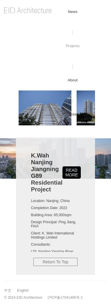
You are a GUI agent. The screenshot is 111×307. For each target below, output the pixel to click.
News (73, 11)
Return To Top (55, 262)
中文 (7, 290)
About (72, 80)
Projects (73, 46)
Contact (72, 114)
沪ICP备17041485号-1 (65, 297)
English (23, 290)
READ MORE (71, 172)
